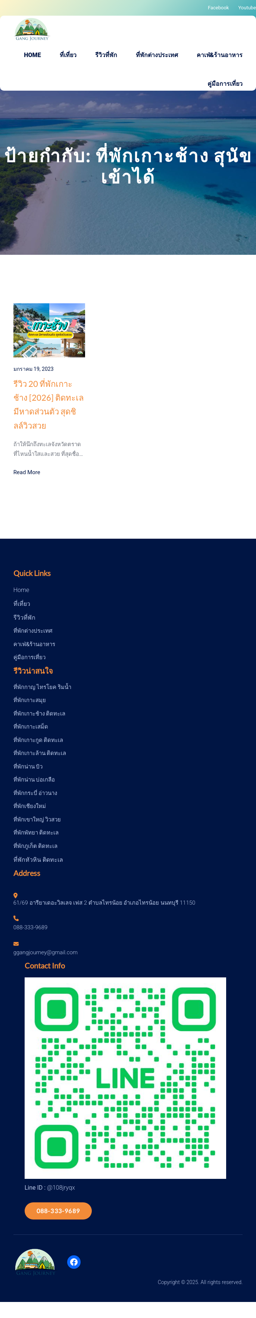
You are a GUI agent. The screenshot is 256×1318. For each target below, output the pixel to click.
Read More (26, 472)
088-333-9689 (58, 1210)
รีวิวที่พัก (24, 617)
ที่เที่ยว (21, 603)
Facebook (218, 7)
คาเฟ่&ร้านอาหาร (34, 644)
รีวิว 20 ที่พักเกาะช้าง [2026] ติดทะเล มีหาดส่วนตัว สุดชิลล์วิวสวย (48, 405)
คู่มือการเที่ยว (29, 657)
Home (21, 590)
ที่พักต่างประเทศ (33, 630)
